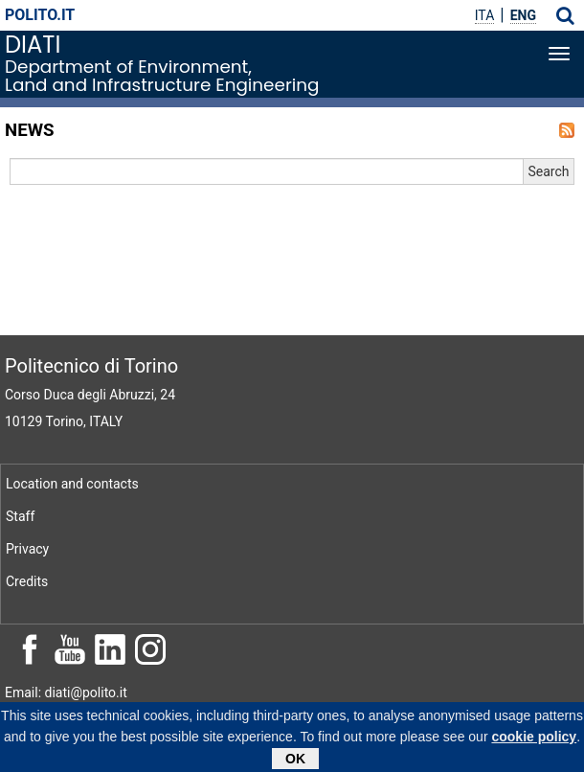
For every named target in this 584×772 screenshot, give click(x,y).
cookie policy (533, 740)
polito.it (40, 15)
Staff (20, 516)
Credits (27, 581)
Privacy (27, 548)
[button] (565, 15)
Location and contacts (72, 483)
